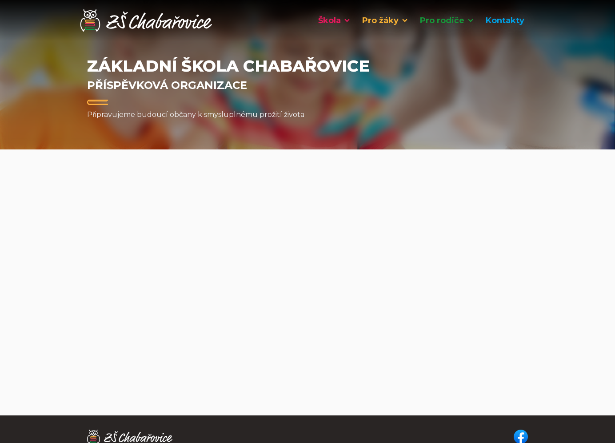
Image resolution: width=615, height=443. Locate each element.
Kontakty (505, 20)
